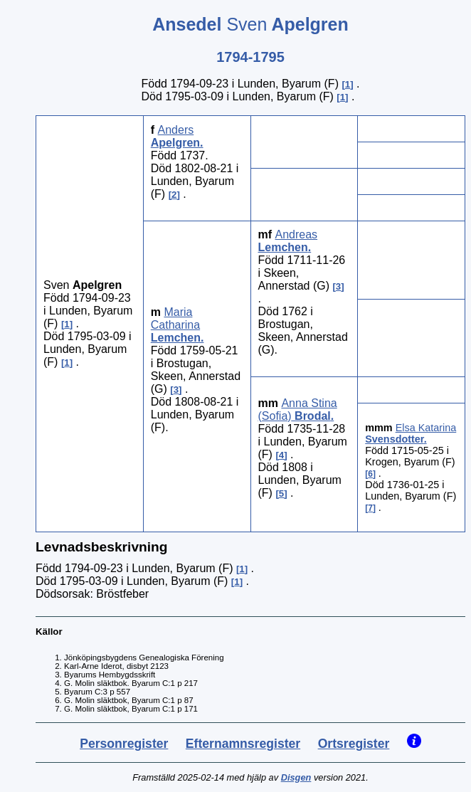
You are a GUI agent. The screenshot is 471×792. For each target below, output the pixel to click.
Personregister (124, 743)
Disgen (296, 777)
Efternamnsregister (243, 743)
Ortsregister (354, 743)
